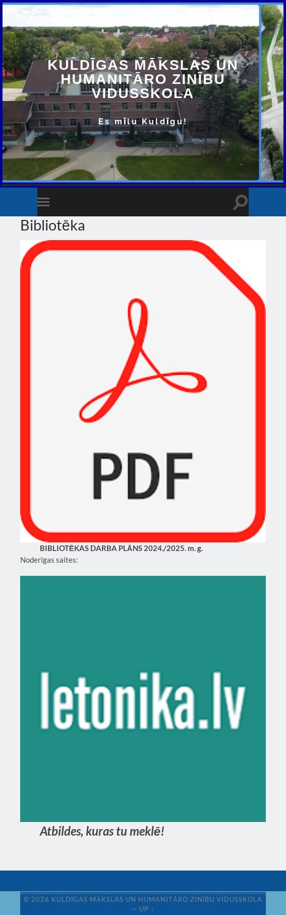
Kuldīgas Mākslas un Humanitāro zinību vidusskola (143, 79)
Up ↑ (146, 909)
